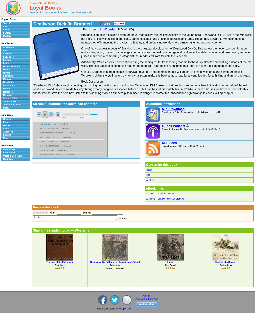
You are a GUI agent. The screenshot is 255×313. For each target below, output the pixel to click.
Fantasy (7, 33)
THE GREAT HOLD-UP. (48, 124)
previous (39, 114)
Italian (6, 128)
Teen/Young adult (12, 104)
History (6, 69)
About (120, 309)
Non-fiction (8, 82)
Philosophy (9, 85)
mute (87, 114)
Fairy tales (8, 57)
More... (6, 108)
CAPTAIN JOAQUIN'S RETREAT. (51, 155)
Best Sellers (9, 149)
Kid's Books (9, 152)
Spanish (7, 135)
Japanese (8, 132)
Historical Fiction (11, 66)
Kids (148, 175)
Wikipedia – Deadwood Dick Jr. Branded (165, 199)
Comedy (7, 53)
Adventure (8, 47)
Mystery (7, 36)
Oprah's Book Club (12, 156)
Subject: (87, 213)
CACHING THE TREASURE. (50, 146)
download (64, 124)
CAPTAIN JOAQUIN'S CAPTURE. (51, 133)
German (7, 125)
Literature (8, 76)
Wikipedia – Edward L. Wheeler (161, 193)
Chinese (7, 119)
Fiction (149, 170)
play (45, 114)
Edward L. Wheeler (102, 29)
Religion (7, 95)
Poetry (6, 88)
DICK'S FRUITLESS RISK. (49, 128)
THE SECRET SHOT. (47, 150)
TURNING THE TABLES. (48, 142)
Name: (53, 213)
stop (57, 114)
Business (8, 159)
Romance (8, 92)
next (51, 114)
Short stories (9, 101)
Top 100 (7, 23)
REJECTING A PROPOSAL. (49, 137)
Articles (147, 295)
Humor (6, 73)
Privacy (127, 309)
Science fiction (10, 98)
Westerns (150, 180)
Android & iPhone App (146, 299)
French (6, 122)
